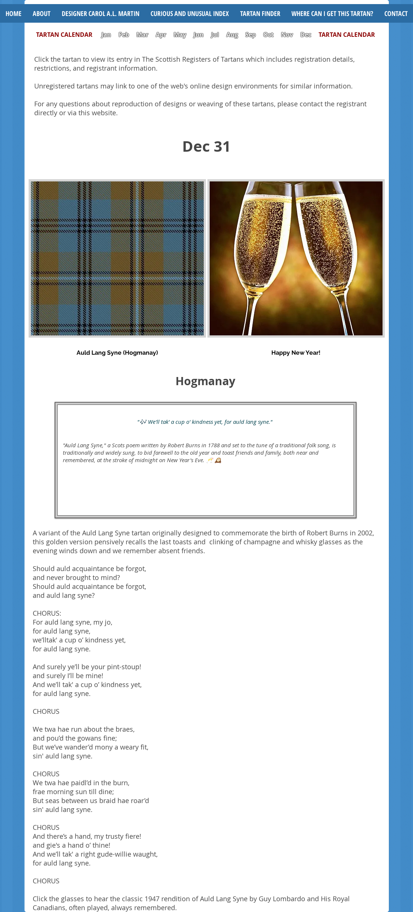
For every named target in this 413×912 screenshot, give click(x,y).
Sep (250, 34)
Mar (142, 34)
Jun (199, 34)
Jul (216, 34)
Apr (161, 34)
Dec (305, 34)
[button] (190, 13)
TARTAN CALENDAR (68, 34)
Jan (106, 34)
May (180, 34)
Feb (124, 34)
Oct (269, 34)
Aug (232, 34)
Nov (287, 34)
